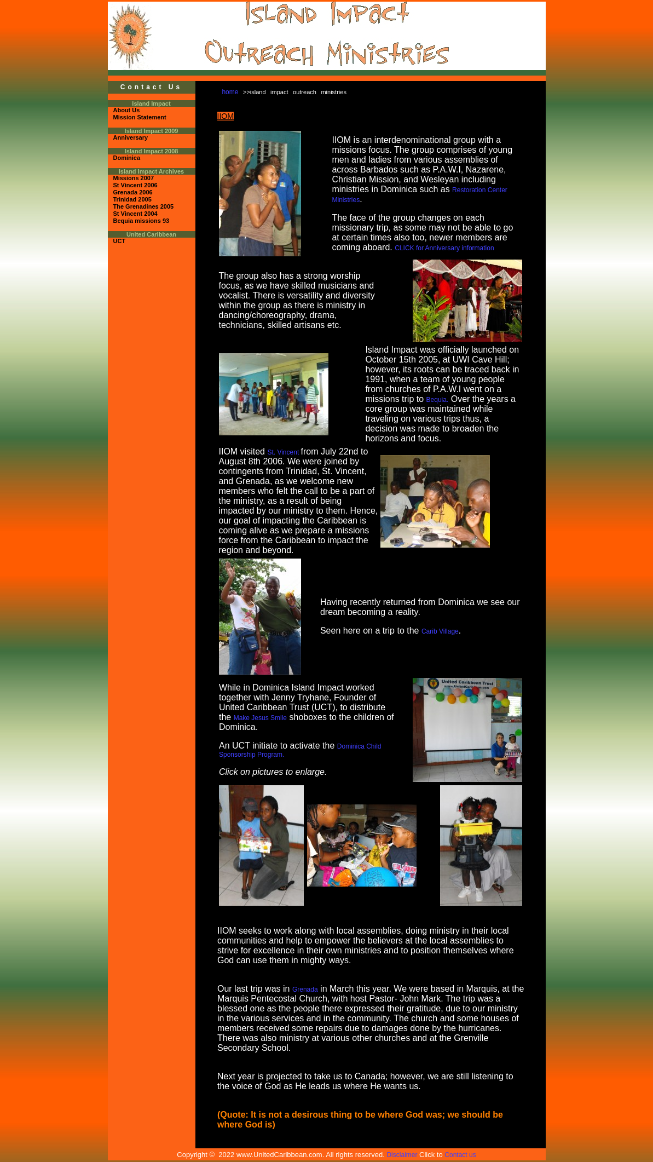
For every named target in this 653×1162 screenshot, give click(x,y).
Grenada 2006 (133, 192)
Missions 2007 (133, 178)
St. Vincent (284, 452)
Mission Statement (139, 117)
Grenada (305, 989)
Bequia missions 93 (141, 220)
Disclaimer (401, 1155)
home (230, 92)
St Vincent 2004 (135, 213)
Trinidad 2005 (132, 199)
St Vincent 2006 (135, 185)
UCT (119, 241)
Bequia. (437, 400)
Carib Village (440, 631)
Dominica (127, 157)
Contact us (460, 1155)
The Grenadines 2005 (143, 206)
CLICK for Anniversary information (444, 248)
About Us (126, 110)
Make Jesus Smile (260, 718)
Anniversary (130, 137)
